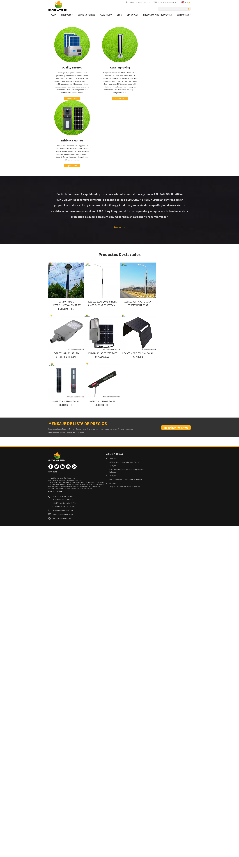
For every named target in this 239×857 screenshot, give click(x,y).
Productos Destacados (58, 480)
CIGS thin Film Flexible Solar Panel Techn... (124, 462)
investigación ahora (175, 427)
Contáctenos (184, 14)
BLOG (119, 14)
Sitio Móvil (79, 480)
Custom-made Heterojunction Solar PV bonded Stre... (66, 305)
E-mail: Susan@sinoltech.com (168, 2)
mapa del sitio (70, 480)
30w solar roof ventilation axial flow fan (73, 482)
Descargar (132, 14)
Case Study (106, 14)
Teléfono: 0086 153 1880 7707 (139, 2)
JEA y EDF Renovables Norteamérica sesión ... (125, 487)
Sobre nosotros (86, 14)
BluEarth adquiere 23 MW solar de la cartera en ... (126, 479)
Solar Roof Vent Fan (86, 489)
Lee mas (117, 227)
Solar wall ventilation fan (72, 489)
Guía (49, 480)
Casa (53, 14)
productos (67, 14)
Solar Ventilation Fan (54, 482)
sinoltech (52, 471)
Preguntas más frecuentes (157, 14)
